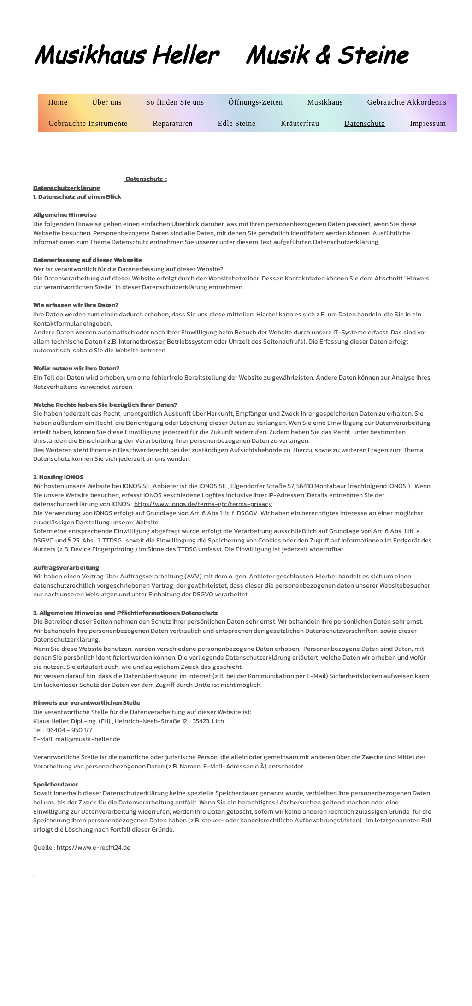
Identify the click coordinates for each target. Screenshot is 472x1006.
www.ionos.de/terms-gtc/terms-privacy (213, 504)
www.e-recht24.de (103, 847)
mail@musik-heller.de (87, 739)
